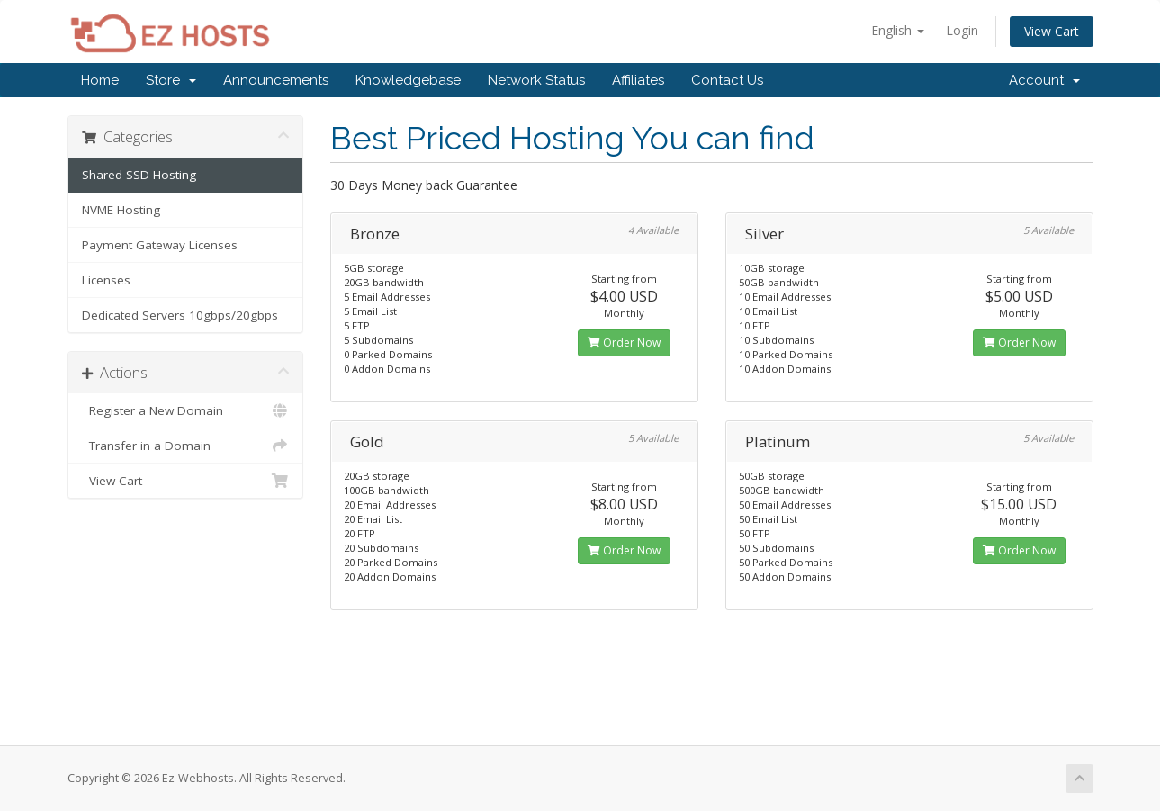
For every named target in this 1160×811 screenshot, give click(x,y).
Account (1044, 80)
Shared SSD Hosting (139, 175)
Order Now (624, 342)
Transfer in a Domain (186, 445)
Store (171, 80)
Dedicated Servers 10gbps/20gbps (180, 315)
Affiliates (638, 80)
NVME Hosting (121, 210)
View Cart (1051, 31)
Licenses (106, 280)
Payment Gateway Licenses (160, 245)
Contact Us (727, 80)
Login (962, 30)
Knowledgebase (408, 80)
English (897, 30)
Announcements (275, 80)
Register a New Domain (186, 410)
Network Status (536, 80)
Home (100, 80)
